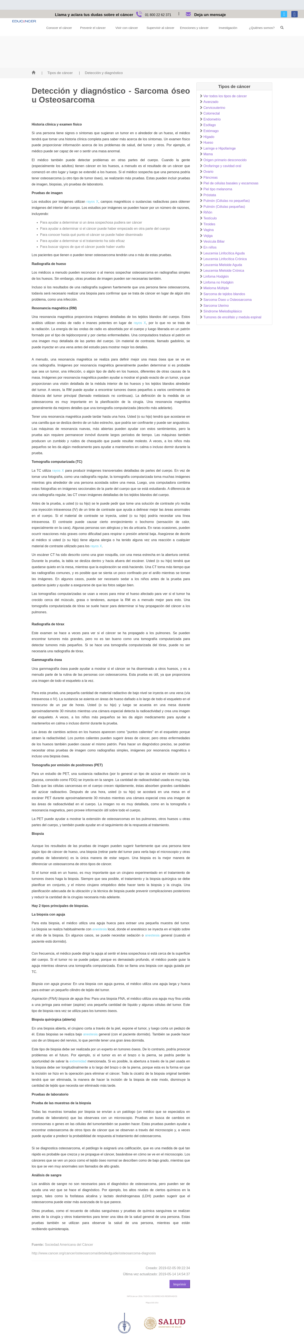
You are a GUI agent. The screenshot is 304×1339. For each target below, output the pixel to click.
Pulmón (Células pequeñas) (224, 206)
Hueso (208, 142)
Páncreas (211, 177)
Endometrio (212, 119)
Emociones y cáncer (194, 28)
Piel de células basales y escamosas (231, 183)
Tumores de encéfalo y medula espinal (232, 317)
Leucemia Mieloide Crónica (224, 270)
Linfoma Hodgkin (216, 276)
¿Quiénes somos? (262, 28)
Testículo (210, 218)
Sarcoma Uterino (216, 305)
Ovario (208, 171)
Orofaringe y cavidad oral (222, 166)
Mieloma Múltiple (216, 288)
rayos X (92, 201)
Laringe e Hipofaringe (220, 148)
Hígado (209, 137)
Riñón (208, 212)
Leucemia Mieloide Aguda (223, 265)
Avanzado (211, 102)
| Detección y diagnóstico (101, 73)
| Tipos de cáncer (57, 73)
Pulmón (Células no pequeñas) (227, 201)
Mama (208, 154)
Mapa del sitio (152, 1302)
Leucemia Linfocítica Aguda (224, 253)
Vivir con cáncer (126, 28)
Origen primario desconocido (225, 160)
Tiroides (209, 224)
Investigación (228, 28)
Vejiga (208, 236)
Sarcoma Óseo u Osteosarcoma (228, 299)
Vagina (209, 230)
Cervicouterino (214, 107)
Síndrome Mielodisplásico (223, 311)
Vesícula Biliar (214, 241)
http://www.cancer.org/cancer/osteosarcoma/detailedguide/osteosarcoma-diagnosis (94, 1253)
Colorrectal (212, 113)
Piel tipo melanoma (218, 189)
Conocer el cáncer (59, 28)
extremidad (78, 1061)
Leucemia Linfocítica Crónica (225, 259)
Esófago (210, 125)
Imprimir (179, 1284)
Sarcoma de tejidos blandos (224, 294)
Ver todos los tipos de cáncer (225, 96)
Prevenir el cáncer (93, 28)
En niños (210, 247)
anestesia (99, 929)
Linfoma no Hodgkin (218, 282)
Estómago (211, 131)
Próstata (210, 195)
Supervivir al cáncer (160, 28)
